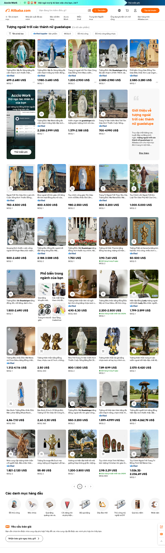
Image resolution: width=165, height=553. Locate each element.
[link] (161, 526)
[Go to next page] (90, 486)
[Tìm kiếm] (100, 10)
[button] (89, 10)
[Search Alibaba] (62, 10)
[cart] (128, 11)
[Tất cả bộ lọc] (16, 33)
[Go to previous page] (74, 486)
